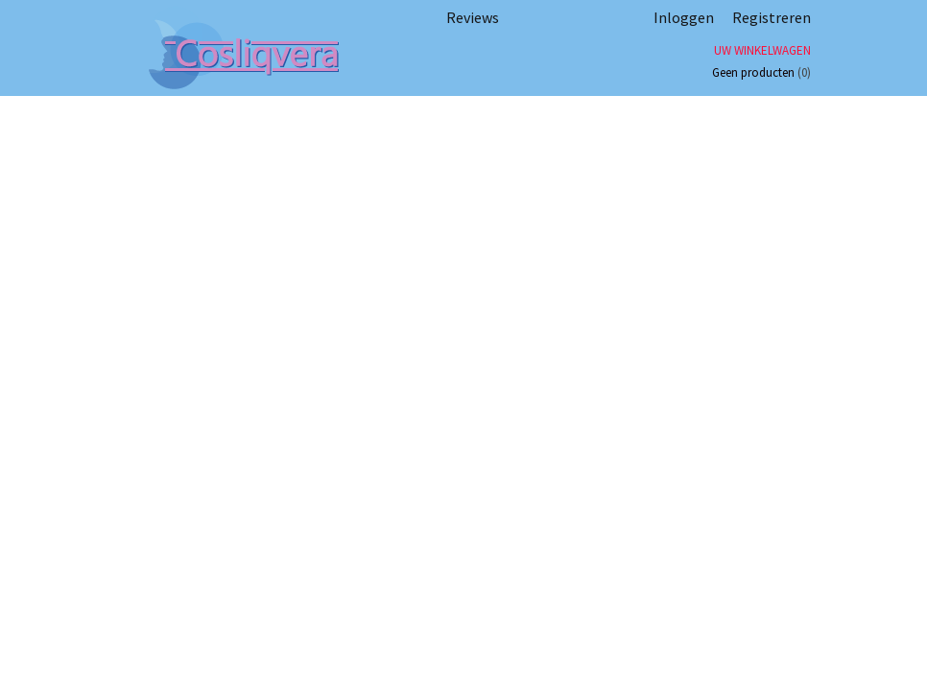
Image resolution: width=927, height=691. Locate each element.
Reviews (472, 17)
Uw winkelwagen (762, 50)
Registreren (771, 17)
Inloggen (684, 17)
